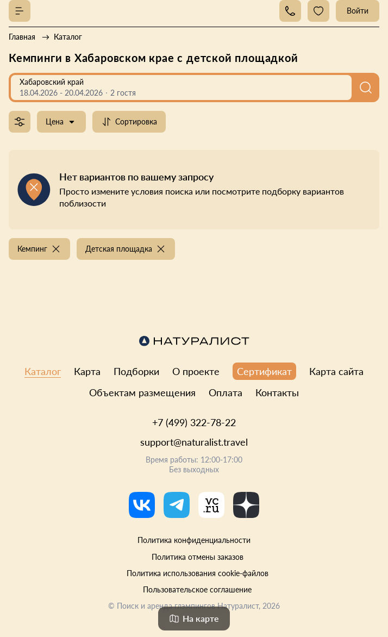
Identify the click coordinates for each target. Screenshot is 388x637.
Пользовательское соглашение (197, 589)
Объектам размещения (142, 392)
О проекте (196, 371)
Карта (87, 371)
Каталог (42, 371)
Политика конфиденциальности (194, 540)
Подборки (136, 371)
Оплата (225, 392)
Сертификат (264, 371)
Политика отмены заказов (197, 556)
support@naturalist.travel (194, 442)
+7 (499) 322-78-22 (194, 422)
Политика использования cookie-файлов (197, 573)
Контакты (277, 392)
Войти (357, 10)
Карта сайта (336, 371)
